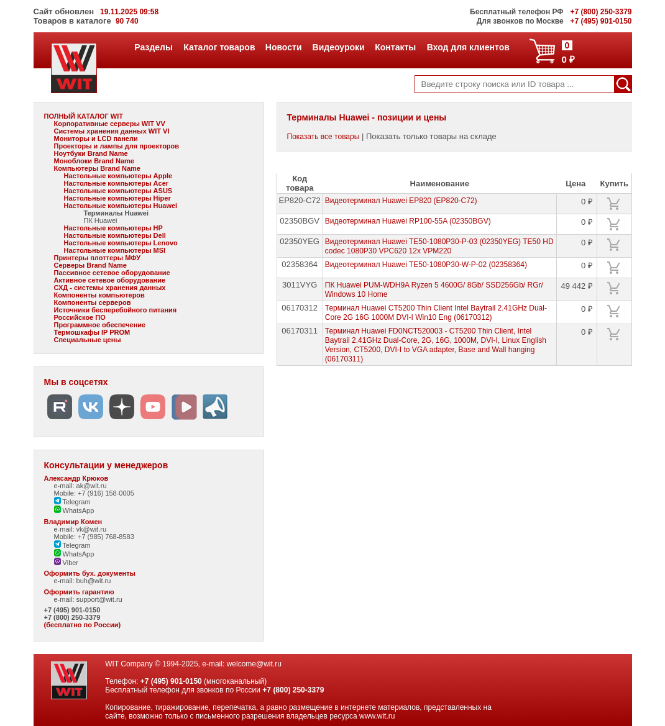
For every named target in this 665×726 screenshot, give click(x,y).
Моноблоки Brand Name (94, 161)
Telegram (72, 502)
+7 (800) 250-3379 (72, 617)
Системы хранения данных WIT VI (112, 131)
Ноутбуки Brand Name (91, 153)
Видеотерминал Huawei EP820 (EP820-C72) (401, 200)
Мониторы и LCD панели (96, 138)
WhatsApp (74, 510)
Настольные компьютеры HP (113, 228)
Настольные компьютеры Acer (116, 183)
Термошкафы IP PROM (92, 332)
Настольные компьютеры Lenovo (121, 243)
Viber (66, 562)
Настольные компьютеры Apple (118, 175)
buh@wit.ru (93, 580)
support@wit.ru (99, 599)
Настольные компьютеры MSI (115, 250)
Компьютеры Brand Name (97, 168)
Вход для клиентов (468, 47)
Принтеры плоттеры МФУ (97, 257)
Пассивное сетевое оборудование (112, 272)
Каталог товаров (218, 47)
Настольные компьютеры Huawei (121, 205)
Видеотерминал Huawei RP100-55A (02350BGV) (408, 221)
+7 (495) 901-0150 (72, 610)
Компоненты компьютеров (99, 295)
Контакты (395, 47)
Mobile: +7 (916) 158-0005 (94, 493)
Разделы (153, 47)
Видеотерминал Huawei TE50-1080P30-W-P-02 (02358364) (426, 264)
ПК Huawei (100, 220)
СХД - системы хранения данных (110, 287)
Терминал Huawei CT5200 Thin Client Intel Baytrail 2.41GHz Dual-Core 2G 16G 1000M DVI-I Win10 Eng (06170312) (436, 313)
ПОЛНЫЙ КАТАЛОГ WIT (84, 116)
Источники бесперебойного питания (115, 310)
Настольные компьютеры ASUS (118, 190)
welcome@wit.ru (254, 664)
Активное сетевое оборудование (110, 280)
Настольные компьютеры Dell (115, 235)
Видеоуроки (338, 47)
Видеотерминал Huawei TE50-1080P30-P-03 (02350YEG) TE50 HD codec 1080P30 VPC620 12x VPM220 (439, 246)
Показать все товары (323, 136)
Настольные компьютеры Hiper (117, 198)
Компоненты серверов (92, 302)
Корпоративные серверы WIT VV (109, 123)
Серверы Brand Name (90, 265)
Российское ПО (80, 317)
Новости (283, 47)
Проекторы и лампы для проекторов (117, 146)
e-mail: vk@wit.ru (80, 529)
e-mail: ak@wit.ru (80, 485)
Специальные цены (87, 339)
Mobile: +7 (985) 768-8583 (94, 536)
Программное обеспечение (100, 325)
